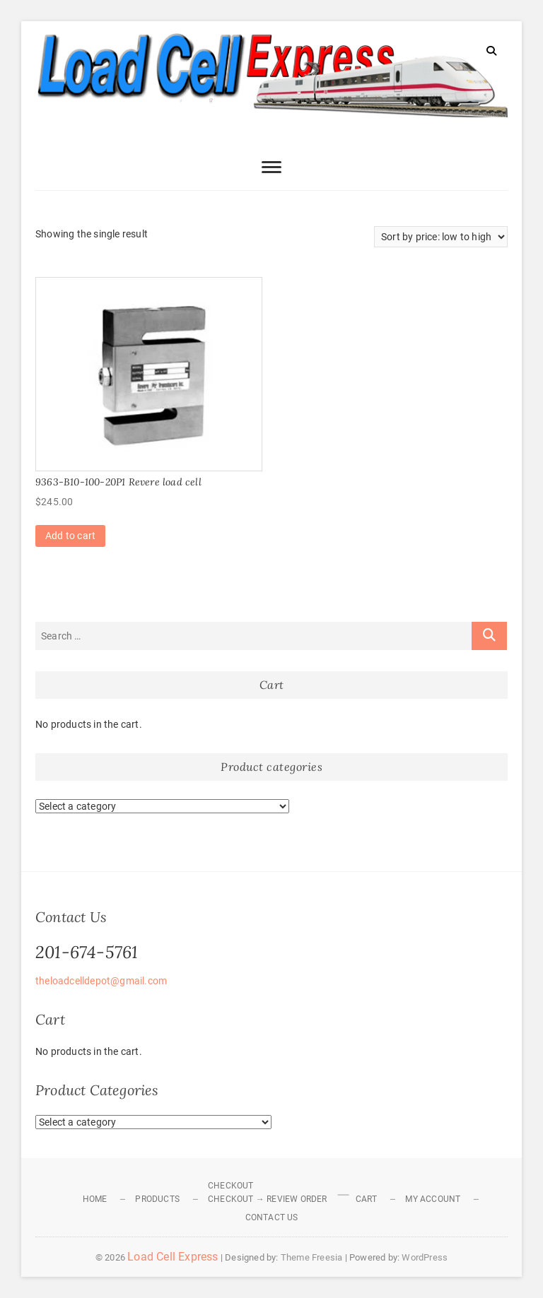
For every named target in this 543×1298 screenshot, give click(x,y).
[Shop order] (441, 236)
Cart (367, 1199)
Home (95, 1199)
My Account (432, 1199)
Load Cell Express (172, 1256)
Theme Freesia (312, 1257)
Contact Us (271, 1217)
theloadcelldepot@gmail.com (101, 980)
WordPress (425, 1257)
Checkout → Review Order (267, 1199)
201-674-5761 (86, 952)
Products (157, 1199)
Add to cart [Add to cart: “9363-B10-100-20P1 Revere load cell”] (70, 535)
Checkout (231, 1186)
